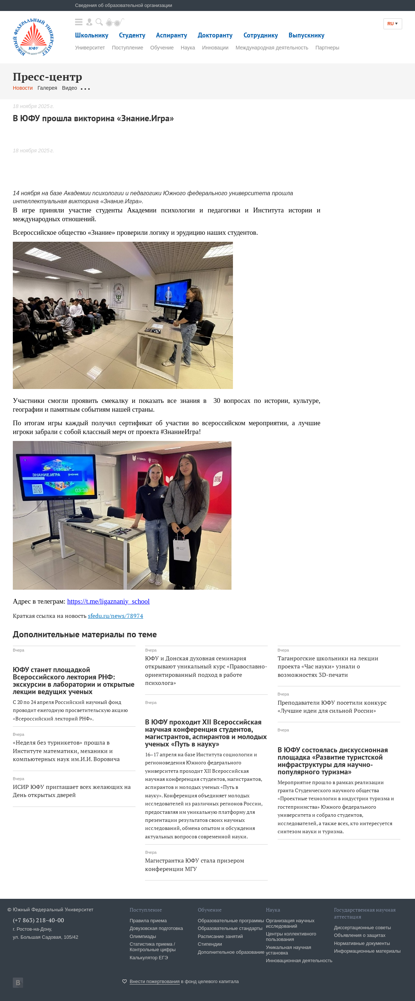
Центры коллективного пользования (291, 936)
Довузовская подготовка (156, 928)
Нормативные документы (362, 943)
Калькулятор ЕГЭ (149, 957)
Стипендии (210, 944)
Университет (90, 48)
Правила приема (148, 920)
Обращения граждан (106, 88)
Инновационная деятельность (299, 960)
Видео (69, 88)
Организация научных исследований (290, 923)
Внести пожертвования (155, 981)
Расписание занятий (220, 936)
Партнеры (327, 48)
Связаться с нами (157, 88)
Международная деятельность (272, 48)
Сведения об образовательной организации (123, 5)
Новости (23, 88)
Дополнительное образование (231, 952)
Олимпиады (143, 936)
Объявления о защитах (359, 935)
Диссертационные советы (362, 927)
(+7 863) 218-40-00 (38, 920)
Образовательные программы (231, 920)
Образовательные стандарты (230, 928)
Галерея (47, 88)
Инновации (215, 48)
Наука (188, 48)
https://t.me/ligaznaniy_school (108, 601)
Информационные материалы (367, 951)
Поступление (127, 48)
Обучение (162, 48)
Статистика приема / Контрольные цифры (153, 946)
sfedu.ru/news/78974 (115, 616)
